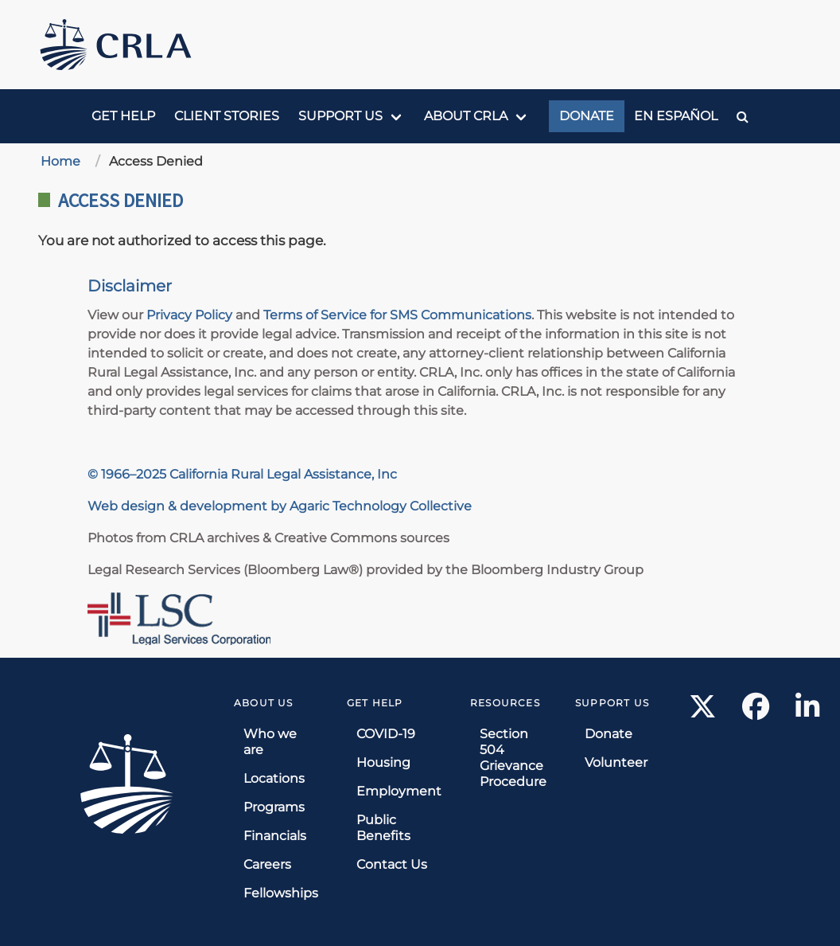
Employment (398, 791)
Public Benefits (383, 827)
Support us (340, 115)
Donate (586, 115)
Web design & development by (189, 506)
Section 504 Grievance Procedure (513, 757)
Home (60, 161)
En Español (676, 115)
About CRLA (466, 115)
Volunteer (616, 762)
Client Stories (226, 115)
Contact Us (391, 864)
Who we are (270, 741)
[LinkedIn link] (807, 711)
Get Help (123, 115)
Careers (267, 864)
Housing (383, 762)
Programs (274, 807)
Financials (274, 835)
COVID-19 (385, 733)
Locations (274, 778)
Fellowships (280, 893)
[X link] (703, 711)
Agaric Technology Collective (381, 506)
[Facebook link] (756, 711)
